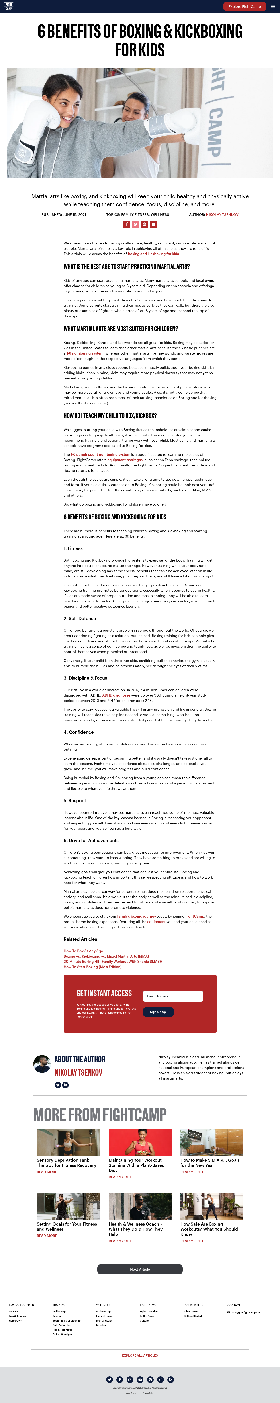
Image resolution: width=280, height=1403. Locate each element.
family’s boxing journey (136, 916)
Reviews (13, 1311)
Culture (144, 1320)
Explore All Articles (140, 1355)
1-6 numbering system (85, 353)
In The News (147, 1315)
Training (59, 1304)
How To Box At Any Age (83, 951)
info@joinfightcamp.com (244, 1312)
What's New (191, 1311)
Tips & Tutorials (17, 1315)
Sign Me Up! (158, 1012)
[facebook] (119, 1379)
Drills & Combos (62, 1325)
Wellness (103, 1304)
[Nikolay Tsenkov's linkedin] (65, 1085)
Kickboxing (59, 1311)
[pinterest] (150, 1379)
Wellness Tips (104, 1311)
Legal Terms (131, 1393)
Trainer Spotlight (62, 1334)
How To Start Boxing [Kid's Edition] (93, 967)
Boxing (57, 1315)
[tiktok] (160, 1379)
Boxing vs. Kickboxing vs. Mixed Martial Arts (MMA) (106, 956)
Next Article (140, 1269)
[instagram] (130, 1379)
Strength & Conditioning (67, 1320)
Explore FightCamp (245, 6)
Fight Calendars (149, 1311)
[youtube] (140, 1379)
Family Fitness (104, 1315)
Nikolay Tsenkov (222, 214)
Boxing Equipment (22, 1304)
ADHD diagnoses (116, 695)
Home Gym (15, 1320)
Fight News (148, 1304)
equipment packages (125, 460)
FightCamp (194, 916)
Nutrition (101, 1325)
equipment (156, 921)
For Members (193, 1304)
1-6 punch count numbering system (100, 454)
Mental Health (104, 1320)
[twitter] (109, 1379)
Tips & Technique (62, 1329)
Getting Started (193, 1315)
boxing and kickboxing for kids (153, 254)
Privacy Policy (148, 1393)
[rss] (170, 1379)
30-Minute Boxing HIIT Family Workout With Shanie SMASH (113, 961)
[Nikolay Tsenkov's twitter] (58, 1085)
